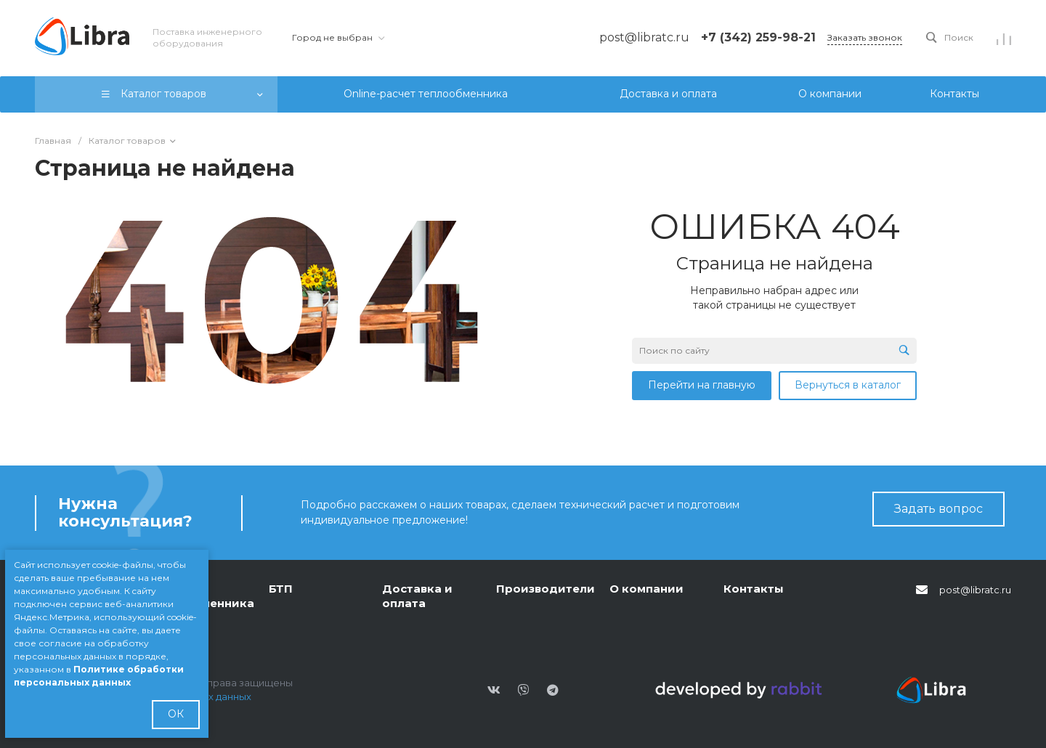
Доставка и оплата (417, 596)
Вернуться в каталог (848, 384)
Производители (545, 588)
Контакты (753, 588)
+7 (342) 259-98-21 (758, 37)
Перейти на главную (701, 384)
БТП (281, 588)
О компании (646, 588)
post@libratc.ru (975, 589)
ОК (176, 713)
